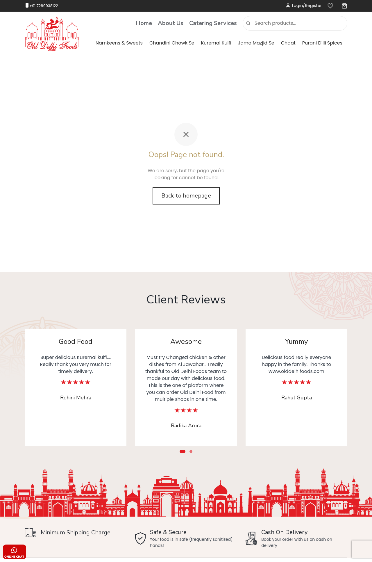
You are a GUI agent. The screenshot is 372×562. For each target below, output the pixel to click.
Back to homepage (186, 196)
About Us (170, 23)
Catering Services (213, 23)
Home (144, 23)
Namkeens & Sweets (119, 43)
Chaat (288, 43)
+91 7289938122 (43, 5)
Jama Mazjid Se (256, 43)
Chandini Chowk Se (171, 43)
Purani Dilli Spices (322, 43)
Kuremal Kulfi (216, 43)
